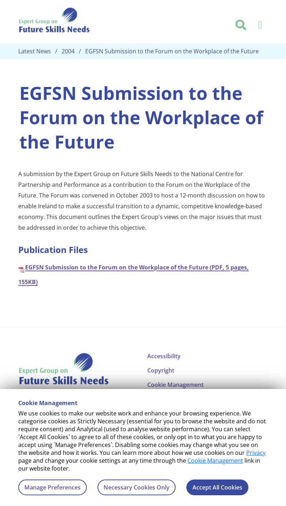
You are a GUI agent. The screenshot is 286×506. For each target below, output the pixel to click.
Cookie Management (215, 460)
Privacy (256, 453)
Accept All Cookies (217, 487)
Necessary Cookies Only (137, 487)
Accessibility (164, 356)
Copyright (160, 370)
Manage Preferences (52, 487)
